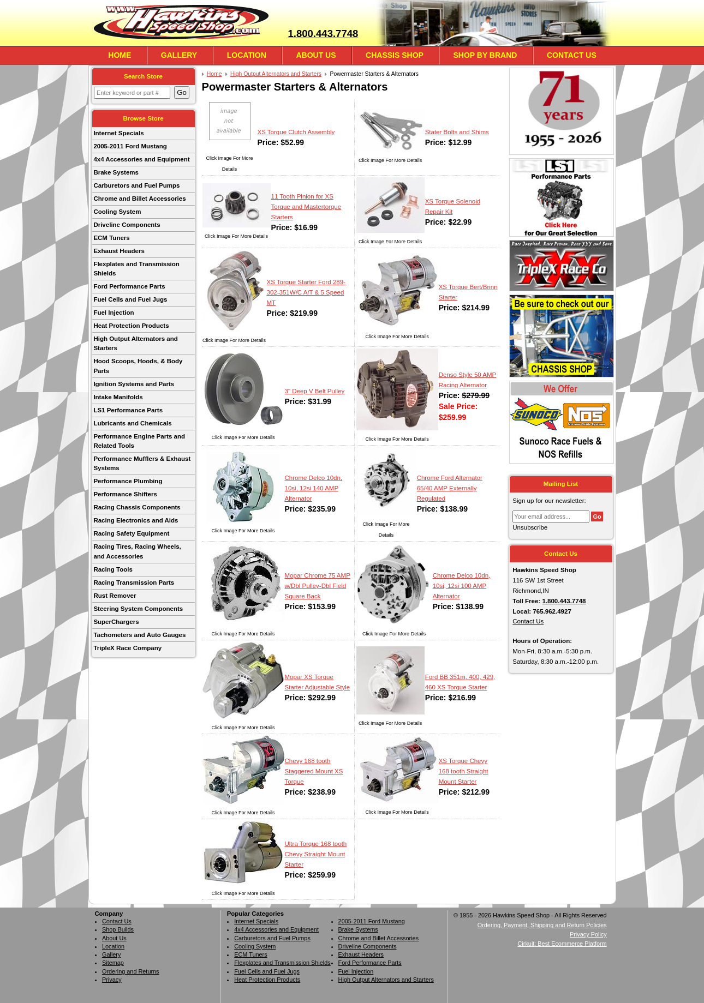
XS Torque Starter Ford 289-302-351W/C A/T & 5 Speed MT (306, 292)
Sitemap (113, 962)
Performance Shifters (125, 494)
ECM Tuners (111, 238)
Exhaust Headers (118, 251)
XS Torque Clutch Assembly (296, 132)
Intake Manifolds (117, 397)
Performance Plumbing (127, 481)
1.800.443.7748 (323, 33)
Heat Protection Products (131, 325)
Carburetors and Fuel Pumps (136, 185)
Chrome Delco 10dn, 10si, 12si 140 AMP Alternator (314, 488)
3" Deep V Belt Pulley (315, 391)
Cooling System (117, 211)
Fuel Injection (113, 312)
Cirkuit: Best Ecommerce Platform (562, 943)
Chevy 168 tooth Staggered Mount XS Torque (314, 771)
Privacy (112, 979)
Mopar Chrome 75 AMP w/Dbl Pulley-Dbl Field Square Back (317, 585)
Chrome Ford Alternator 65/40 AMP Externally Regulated (449, 488)
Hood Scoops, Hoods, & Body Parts (137, 366)
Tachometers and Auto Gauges (139, 635)
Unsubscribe (529, 527)
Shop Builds (118, 929)
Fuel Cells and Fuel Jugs (130, 299)
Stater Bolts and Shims (457, 132)
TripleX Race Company (127, 648)
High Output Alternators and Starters (135, 343)
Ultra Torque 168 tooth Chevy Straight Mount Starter (316, 854)
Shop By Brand (485, 55)
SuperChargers (116, 621)
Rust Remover (114, 595)
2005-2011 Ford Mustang (129, 146)
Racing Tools (112, 569)
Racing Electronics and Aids (135, 520)
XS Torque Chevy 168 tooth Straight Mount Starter (463, 771)
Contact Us (571, 55)
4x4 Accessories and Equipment (141, 159)
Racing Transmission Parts (133, 582)
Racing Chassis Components (136, 507)
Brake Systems (116, 172)
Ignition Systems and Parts (133, 384)
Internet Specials (118, 133)
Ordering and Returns (130, 971)
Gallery (179, 55)
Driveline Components (126, 224)
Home (119, 55)
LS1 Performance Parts (128, 410)
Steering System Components (138, 608)
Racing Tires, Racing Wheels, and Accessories (137, 551)
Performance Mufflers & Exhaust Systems (141, 463)
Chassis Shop (394, 55)
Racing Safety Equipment (131, 533)
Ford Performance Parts (129, 286)
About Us (316, 55)
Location (246, 55)
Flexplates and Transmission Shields (136, 269)
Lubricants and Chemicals (132, 423)
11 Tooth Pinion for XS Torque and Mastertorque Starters (306, 206)
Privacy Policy (588, 934)
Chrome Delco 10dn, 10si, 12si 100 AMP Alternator (462, 585)
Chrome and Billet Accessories (139, 198)
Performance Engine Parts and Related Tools (139, 441)
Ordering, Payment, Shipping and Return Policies (542, 925)
